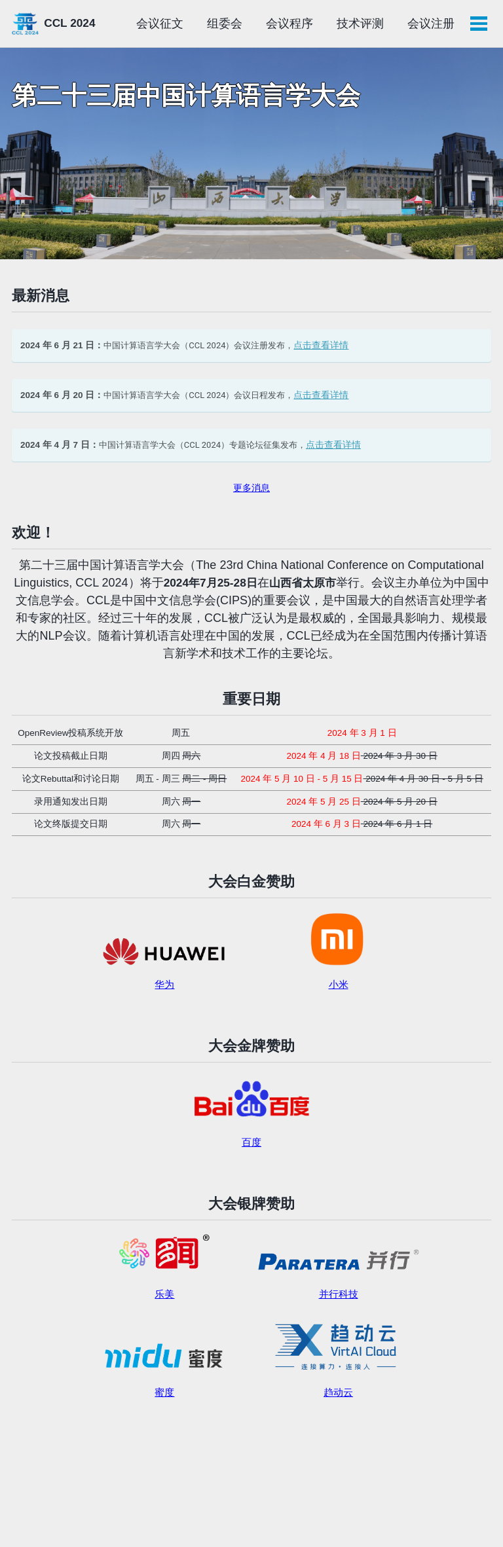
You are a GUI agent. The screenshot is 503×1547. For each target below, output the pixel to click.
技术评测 (430, 23)
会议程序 (359, 23)
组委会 (294, 23)
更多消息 (251, 496)
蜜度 (164, 1415)
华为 (164, 1001)
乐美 (164, 1316)
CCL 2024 (72, 23)
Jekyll (66, 1517)
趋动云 (338, 1415)
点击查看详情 (334, 349)
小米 (338, 1001)
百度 (251, 1161)
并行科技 (338, 1316)
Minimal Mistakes (116, 1517)
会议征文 (229, 23)
